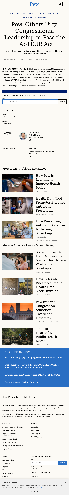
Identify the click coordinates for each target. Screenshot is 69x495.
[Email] (30, 101)
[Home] (19, 397)
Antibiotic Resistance (32, 168)
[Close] (66, 482)
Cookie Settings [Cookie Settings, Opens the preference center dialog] (34, 491)
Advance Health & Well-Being (34, 245)
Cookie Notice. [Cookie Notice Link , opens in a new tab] (39, 487)
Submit (62, 101)
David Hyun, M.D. (35, 132)
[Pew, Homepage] (34, 4)
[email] (30, 140)
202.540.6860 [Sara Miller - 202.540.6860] (33, 153)
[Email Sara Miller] (30, 156)
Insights (34, 423)
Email (3, 98)
